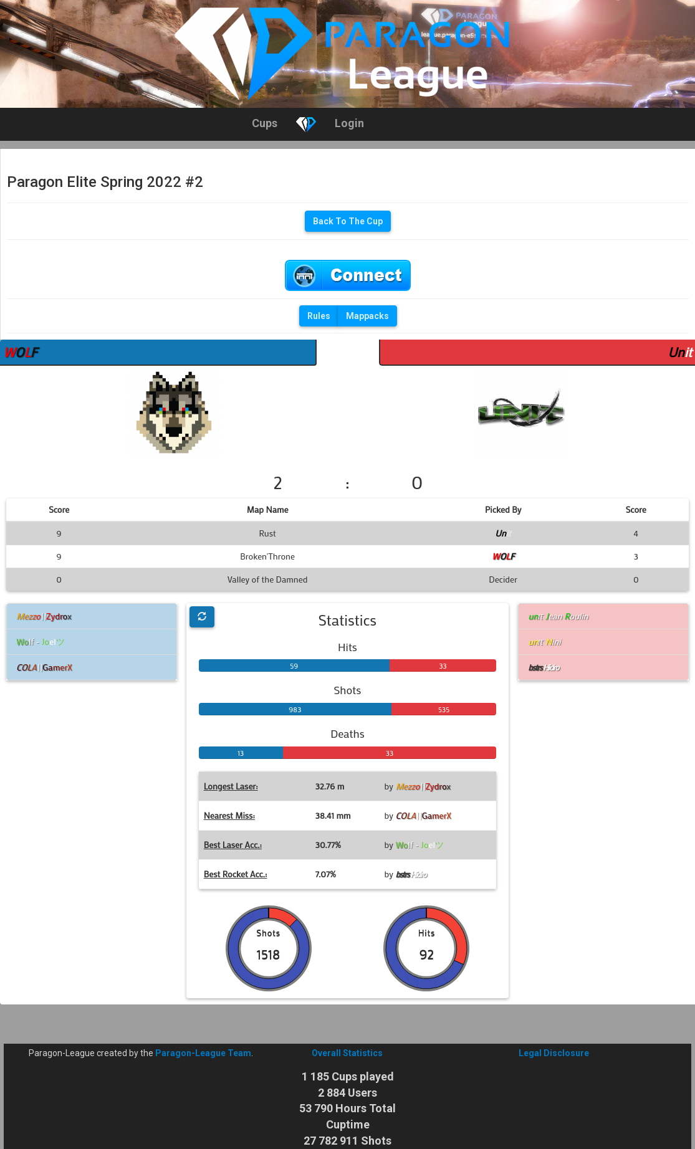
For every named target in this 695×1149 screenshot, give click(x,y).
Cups (264, 123)
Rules (318, 316)
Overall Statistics (347, 1053)
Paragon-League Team (203, 1053)
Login (349, 123)
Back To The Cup (348, 221)
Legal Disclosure (554, 1053)
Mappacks (367, 316)
